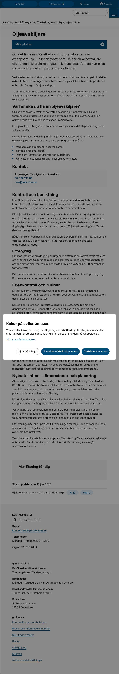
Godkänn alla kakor (96, 351)
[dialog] (59, 337)
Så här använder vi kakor (21, 339)
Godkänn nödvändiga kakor (60, 351)
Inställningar (28, 351)
